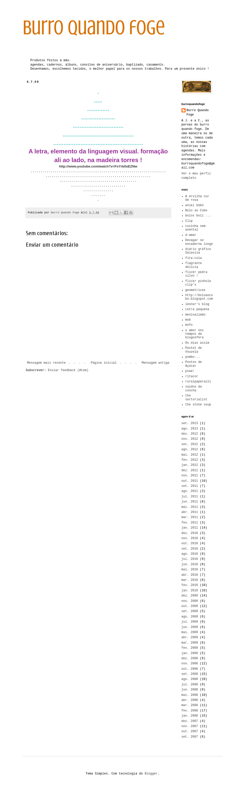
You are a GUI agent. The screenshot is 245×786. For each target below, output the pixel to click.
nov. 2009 (190, 601)
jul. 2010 (190, 559)
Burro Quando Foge (198, 113)
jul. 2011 (190, 496)
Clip (189, 221)
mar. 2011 (190, 517)
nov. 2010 (190, 538)
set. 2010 (190, 549)
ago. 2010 (190, 554)
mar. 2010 (190, 580)
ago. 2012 (190, 449)
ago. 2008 (190, 679)
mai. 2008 (190, 695)
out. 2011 (190, 481)
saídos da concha (193, 388)
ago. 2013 (190, 429)
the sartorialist (196, 397)
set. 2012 (190, 444)
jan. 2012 (190, 465)
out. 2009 (190, 606)
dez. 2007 (190, 721)
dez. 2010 (190, 533)
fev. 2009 (190, 648)
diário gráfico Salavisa (198, 251)
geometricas (195, 290)
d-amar (190, 235)
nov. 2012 (190, 439)
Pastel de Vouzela (193, 349)
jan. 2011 (190, 528)
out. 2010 (190, 543)
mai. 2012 (190, 455)
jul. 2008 (190, 684)
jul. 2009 (190, 622)
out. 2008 (190, 669)
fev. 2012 (190, 460)
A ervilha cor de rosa (197, 198)
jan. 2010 (190, 590)
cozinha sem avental (195, 228)
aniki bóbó (194, 205)
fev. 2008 (190, 710)
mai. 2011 (190, 507)
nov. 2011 (190, 475)
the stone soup (198, 404)
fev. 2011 (190, 523)
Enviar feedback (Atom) (68, 370)
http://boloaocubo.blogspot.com (199, 297)
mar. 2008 (190, 705)
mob (188, 320)
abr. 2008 (190, 700)
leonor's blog (197, 304)
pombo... (192, 357)
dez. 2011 (190, 470)
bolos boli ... (198, 215)
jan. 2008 (190, 716)
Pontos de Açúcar (193, 364)
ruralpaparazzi (198, 381)
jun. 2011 (190, 502)
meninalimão (195, 315)
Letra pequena (197, 309)
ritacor (191, 376)
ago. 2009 (190, 617)
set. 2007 (190, 737)
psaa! (190, 371)
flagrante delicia (193, 265)
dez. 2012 (190, 434)
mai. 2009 (190, 632)
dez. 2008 (190, 658)
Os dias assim (197, 343)
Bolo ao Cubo (196, 210)
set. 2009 (190, 611)
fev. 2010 (190, 585)
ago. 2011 (190, 491)
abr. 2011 (190, 512)
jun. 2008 (190, 689)
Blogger (151, 773)
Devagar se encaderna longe (199, 242)
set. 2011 (190, 486)
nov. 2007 (190, 726)
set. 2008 (190, 674)
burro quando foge (94, 27)
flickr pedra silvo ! (196, 274)
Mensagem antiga (155, 363)
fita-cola (193, 258)
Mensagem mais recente (46, 363)
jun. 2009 (190, 627)
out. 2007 (190, 731)
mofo (189, 325)
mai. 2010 (190, 569)
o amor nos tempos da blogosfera (194, 334)
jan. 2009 (190, 653)
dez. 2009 (190, 596)
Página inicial (104, 363)
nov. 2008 (190, 663)
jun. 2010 (190, 564)
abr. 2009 (190, 637)
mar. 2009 (190, 643)
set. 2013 (190, 423)
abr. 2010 (190, 575)
